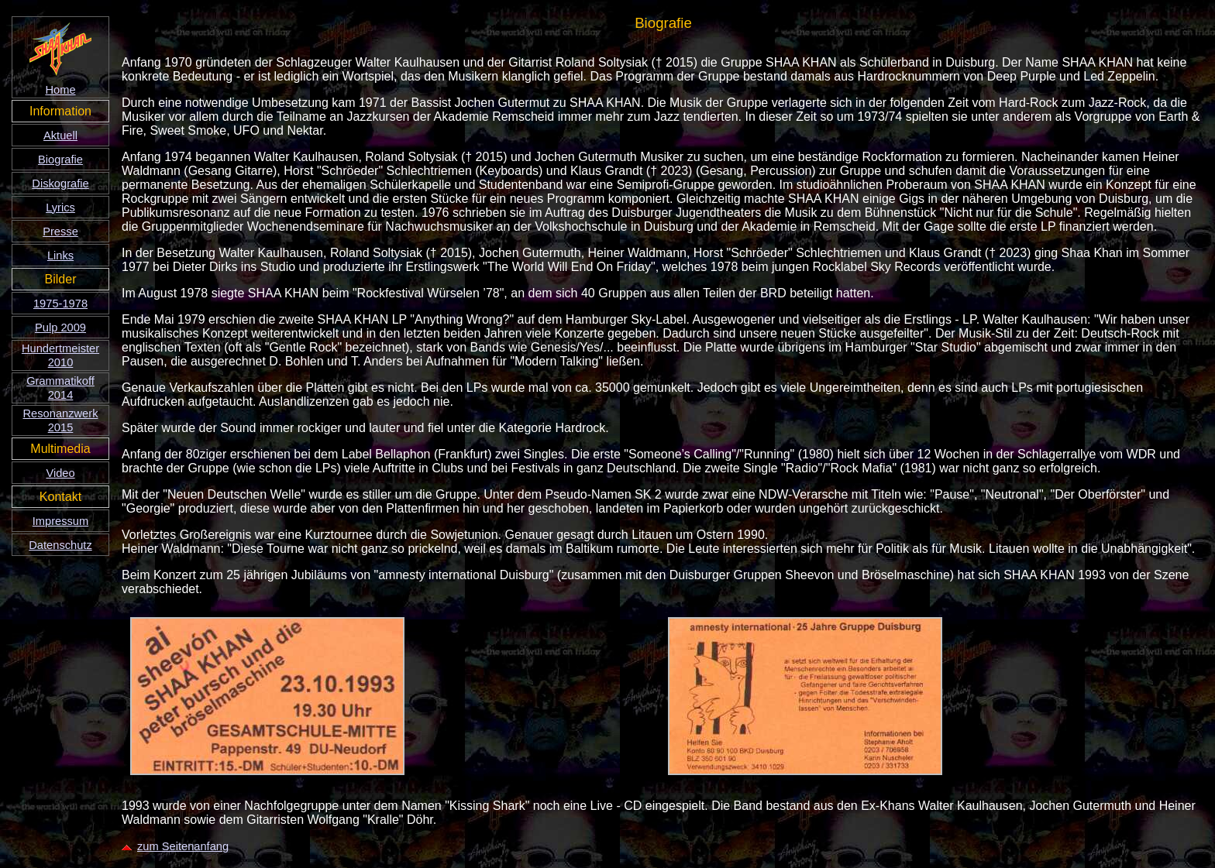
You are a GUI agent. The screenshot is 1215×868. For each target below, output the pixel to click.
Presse (60, 231)
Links (60, 255)
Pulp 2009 (60, 327)
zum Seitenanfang (175, 846)
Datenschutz (60, 545)
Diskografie (60, 183)
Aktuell (60, 135)
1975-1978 (60, 303)
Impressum (60, 521)
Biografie (60, 159)
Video (60, 473)
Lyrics (60, 207)
